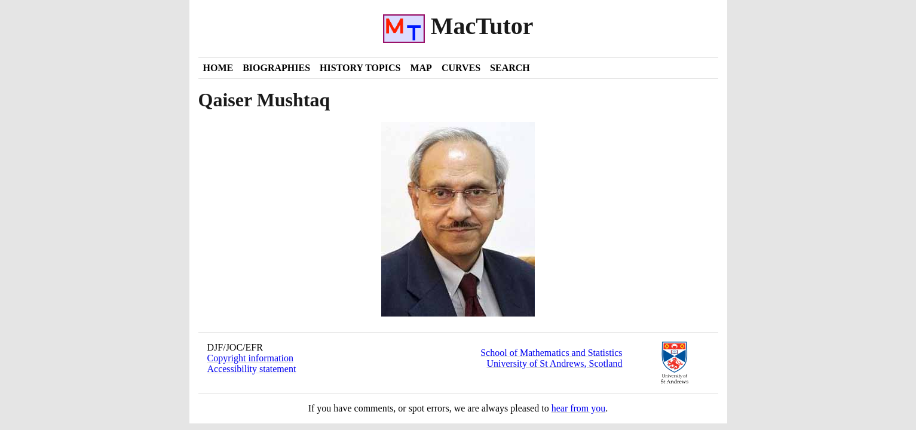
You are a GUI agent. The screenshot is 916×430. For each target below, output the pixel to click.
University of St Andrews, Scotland (554, 363)
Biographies (276, 68)
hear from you (579, 408)
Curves (461, 68)
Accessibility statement (251, 369)
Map (420, 68)
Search (510, 68)
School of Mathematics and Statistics (551, 353)
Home (218, 68)
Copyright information (250, 358)
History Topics (360, 68)
